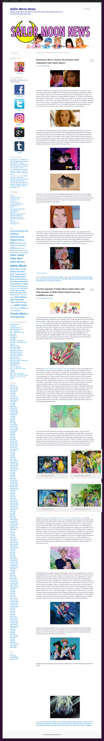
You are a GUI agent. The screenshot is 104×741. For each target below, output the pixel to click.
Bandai (19, 231)
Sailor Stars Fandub (15, 358)
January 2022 (13, 442)
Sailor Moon (39, 723)
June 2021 (12, 454)
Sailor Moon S (16, 290)
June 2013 (12, 611)
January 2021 (13, 462)
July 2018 (12, 511)
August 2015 (13, 568)
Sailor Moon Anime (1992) (55, 277)
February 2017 (14, 539)
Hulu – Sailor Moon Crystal (17, 332)
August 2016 (13, 549)
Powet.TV (6, 1)
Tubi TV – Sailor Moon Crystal (17, 368)
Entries (13, 656)
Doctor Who (71, 277)
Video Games (13, 222)
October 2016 (13, 545)
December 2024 (14, 398)
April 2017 (12, 536)
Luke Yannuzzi (14, 159)
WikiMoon (12, 371)
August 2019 (13, 490)
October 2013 (13, 604)
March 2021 (13, 459)
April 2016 (12, 555)
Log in (11, 654)
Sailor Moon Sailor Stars (65, 723)
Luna (12, 248)
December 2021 (14, 444)
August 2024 (13, 401)
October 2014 (13, 585)
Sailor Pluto (73, 725)
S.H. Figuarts (25, 252)
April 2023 (12, 421)
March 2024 (13, 406)
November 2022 (14, 429)
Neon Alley (39, 323)
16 (91, 60)
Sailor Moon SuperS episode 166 (60, 725)
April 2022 (12, 437)
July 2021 (12, 452)
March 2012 (13, 634)
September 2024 (14, 400)
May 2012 (12, 632)
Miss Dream (13, 334)
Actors (12, 195)
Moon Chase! (13, 335)
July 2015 (12, 570)
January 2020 (13, 482)
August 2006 (13, 647)
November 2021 (14, 445)
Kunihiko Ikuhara (71, 722)
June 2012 (12, 631)
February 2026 (14, 387)
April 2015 (12, 575)
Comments (14, 657)
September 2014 (14, 586)
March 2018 (13, 518)
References (44, 277)
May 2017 (12, 534)
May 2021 (12, 455)
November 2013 (14, 603)
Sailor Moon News (35, 1)
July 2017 (12, 531)
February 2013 (14, 617)
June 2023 (12, 418)
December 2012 (14, 621)
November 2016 (14, 544)
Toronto (17, 310)
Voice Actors (13, 223)
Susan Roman (14, 308)
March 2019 (13, 498)
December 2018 (14, 503)
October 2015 (13, 565)
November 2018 (14, 504)
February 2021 (14, 460)
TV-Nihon (12, 370)
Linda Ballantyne (21, 245)
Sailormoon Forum (15, 362)
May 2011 (12, 640)
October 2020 (13, 467)
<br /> (47, 680)
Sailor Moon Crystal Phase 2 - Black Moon (19, 279)
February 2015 (14, 578)
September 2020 (14, 468)
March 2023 (13, 423)
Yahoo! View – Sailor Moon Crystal (19, 375)
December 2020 (14, 463)
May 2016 (12, 554)
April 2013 (12, 614)
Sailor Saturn (81, 725)
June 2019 (12, 493)
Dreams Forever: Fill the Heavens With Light (56, 368)
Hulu (89, 321)
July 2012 (12, 629)
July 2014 (12, 590)
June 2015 (12, 572)
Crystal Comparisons (15, 327)
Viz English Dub (17, 317)
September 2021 (14, 449)
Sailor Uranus (21, 302)
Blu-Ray (25, 231)
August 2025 (13, 391)
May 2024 (12, 404)
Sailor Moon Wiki (14, 357)
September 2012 (14, 626)
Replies (58, 280)
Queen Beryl (18, 252)
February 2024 (14, 408)
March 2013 (13, 616)
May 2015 (12, 573)
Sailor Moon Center (15, 349)
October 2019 (13, 486)
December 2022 (14, 427)
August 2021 (13, 450)
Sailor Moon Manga (15, 215)
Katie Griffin (18, 243)
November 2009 (14, 644)
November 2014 (14, 583)
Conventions (13, 199)
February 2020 (14, 480)
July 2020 (12, 472)
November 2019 (14, 485)
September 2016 (14, 547)
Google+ (19, 138)
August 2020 (13, 470)
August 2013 (13, 608)
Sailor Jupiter (17, 255)
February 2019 (14, 499)
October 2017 (13, 526)
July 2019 (12, 491)
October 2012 (13, 624)
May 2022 (12, 436)
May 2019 (12, 495)
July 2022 (12, 432)
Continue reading (42, 273)
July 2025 (12, 393)
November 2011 (14, 635)
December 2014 (14, 581)
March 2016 (13, 557)
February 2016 (14, 558)
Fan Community (14, 202)
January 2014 (13, 599)
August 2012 (13, 627)
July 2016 (12, 550)
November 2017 (14, 524)
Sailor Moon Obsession (16, 352)
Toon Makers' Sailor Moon (17, 218)
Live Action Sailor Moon (16, 204)
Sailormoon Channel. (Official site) (19, 360)
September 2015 (14, 567)
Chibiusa (63, 722)
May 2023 (12, 419)
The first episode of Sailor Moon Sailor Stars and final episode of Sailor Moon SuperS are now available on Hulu (60, 292)
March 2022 (13, 439)
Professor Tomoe (88, 722)
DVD (23, 240)
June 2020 (12, 473)
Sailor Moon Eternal (17, 286)
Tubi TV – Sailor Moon (15, 367)
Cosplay (12, 200)
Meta (11, 207)
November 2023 (14, 413)
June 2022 (12, 434)
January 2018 (13, 521)
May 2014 (12, 593)
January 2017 (13, 540)
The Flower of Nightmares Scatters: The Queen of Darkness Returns (63, 518)
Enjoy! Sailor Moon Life (16, 329)
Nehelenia (78, 277)
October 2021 (13, 447)
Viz (27, 314)
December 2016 (14, 542)
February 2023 (14, 424)
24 (91, 289)
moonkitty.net (13, 337)
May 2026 (12, 385)
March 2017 (13, 537)
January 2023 (13, 426)
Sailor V (12, 305)
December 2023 (14, 411)
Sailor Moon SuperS (44, 725)
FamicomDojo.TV (14, 1)
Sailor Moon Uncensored (16, 355)
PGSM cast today (14, 345)
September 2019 (14, 488)
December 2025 (14, 388)
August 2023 (13, 414)
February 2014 (14, 598)
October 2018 (13, 506)
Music (12, 250)
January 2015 (13, 580)
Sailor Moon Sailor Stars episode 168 (71, 279)
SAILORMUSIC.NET (15, 363)
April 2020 (12, 477)
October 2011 (13, 637)
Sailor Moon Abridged (15, 347)
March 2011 (13, 642)
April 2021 (12, 457)
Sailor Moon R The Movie (51, 723)
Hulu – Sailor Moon (15, 331)
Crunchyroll (13, 326)
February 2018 (14, 519)
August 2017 (13, 529)
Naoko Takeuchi (19, 250)
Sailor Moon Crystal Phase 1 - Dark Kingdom (19, 274)
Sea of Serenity (14, 365)
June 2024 (12, 403)
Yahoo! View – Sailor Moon (17, 373)
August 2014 (13, 588)
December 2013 (14, 601)
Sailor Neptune (20, 297)
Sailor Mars (16, 258)
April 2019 (12, 496)
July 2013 (12, 609)
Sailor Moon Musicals (15, 217)
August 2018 (13, 509)
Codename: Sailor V (15, 197)
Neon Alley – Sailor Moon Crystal (18, 342)
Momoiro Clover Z (20, 248)
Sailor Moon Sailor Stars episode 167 (50, 279)
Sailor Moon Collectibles (16, 350)
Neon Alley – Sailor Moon (16, 340)
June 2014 (12, 591)
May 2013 (12, 613)
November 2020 (14, 465)
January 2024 (13, 409)
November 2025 (14, 390)
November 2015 (14, 563)
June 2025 (12, 395)
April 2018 (12, 516)
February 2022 (14, 441)
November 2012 (14, 622)
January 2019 (13, 501)
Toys (11, 220)
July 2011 (12, 639)
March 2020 (13, 478)
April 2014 (12, 594)
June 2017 (12, 532)
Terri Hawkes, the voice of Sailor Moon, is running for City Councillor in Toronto (19, 161)
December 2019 (14, 483)
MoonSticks (13, 339)
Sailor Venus (20, 305)
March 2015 (13, 577)
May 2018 (12, 514)
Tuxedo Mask (50, 280)
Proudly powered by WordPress (52, 734)
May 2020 (12, 475)
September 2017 (14, 527)
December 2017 (14, 522)
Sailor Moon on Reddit (16, 353)
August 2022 (13, 431)
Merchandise (13, 205)
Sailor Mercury (17, 262)
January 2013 (13, 619)
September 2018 (14, 508)
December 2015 (14, 562)
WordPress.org (14, 659)
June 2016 (12, 552)
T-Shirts (22, 308)
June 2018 (12, 513)
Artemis (13, 231)
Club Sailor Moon (14, 324)
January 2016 (13, 560)
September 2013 (14, 606)
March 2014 (13, 596)
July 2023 (12, 416)
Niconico (12, 344)
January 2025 (13, 396)
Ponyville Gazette (25, 1)
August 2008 (13, 645)
